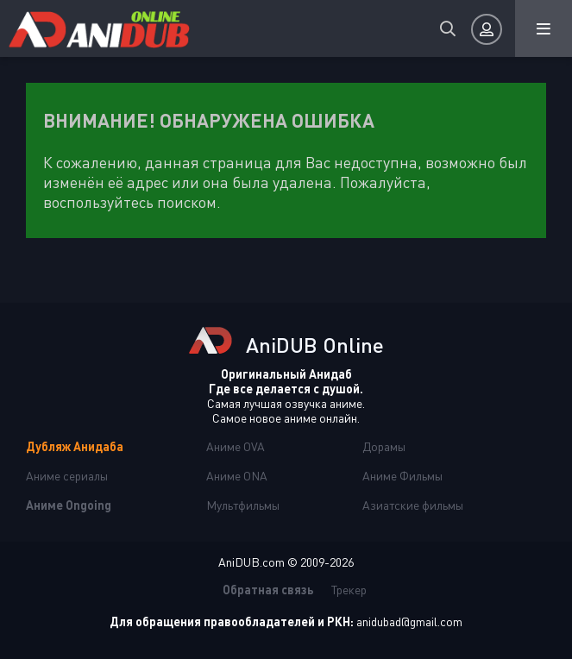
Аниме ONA (236, 475)
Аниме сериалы (67, 475)
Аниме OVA (235, 446)
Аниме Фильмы (402, 475)
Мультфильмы (243, 505)
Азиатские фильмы (412, 505)
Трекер (349, 589)
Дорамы (383, 446)
